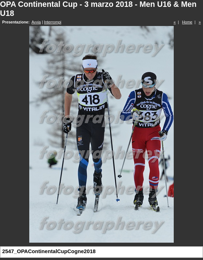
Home (187, 22)
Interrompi (52, 22)
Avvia (36, 22)
